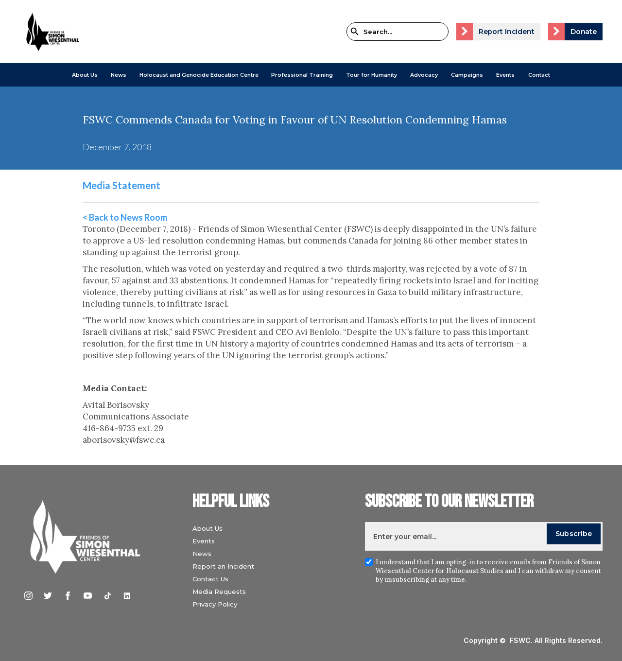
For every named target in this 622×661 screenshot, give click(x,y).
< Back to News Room (125, 217)
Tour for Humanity (371, 74)
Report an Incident (223, 566)
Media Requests (219, 591)
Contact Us (210, 579)
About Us (85, 74)
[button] (85, 75)
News (201, 553)
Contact (539, 74)
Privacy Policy (214, 604)
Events (505, 74)
